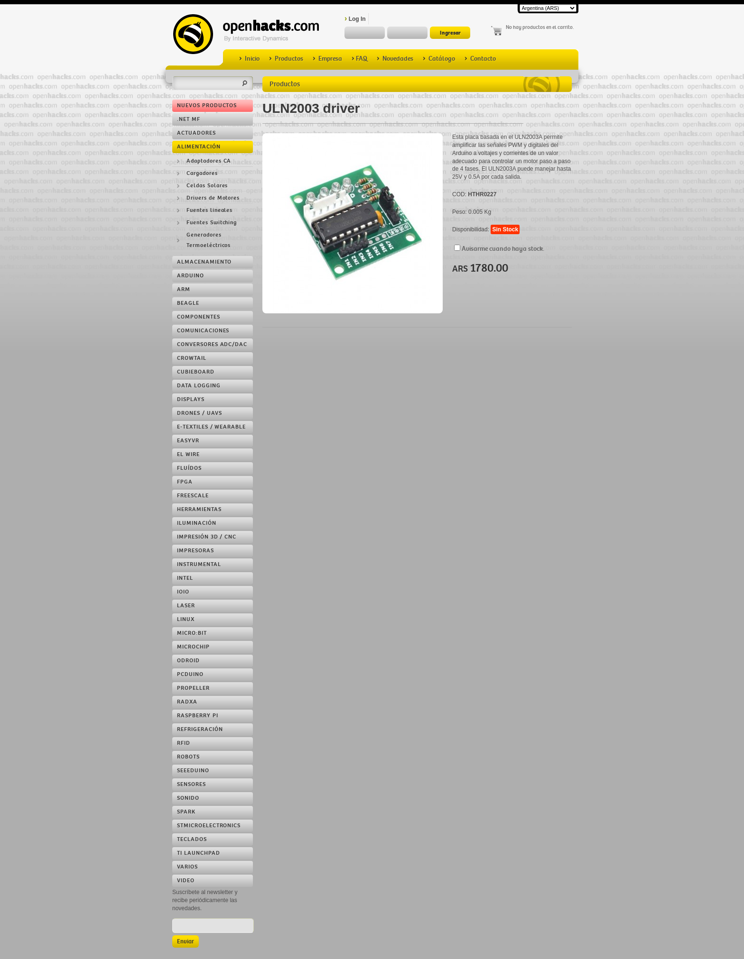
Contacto (480, 58)
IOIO (183, 591)
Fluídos (189, 468)
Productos (286, 58)
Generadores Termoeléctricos (208, 240)
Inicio (249, 58)
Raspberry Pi (197, 715)
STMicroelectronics (209, 825)
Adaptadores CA (208, 160)
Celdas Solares (207, 185)
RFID (183, 743)
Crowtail (191, 358)
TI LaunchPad (198, 853)
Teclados (192, 839)
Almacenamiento (204, 261)
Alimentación (199, 146)
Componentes (198, 316)
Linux (186, 619)
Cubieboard (195, 371)
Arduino (190, 275)
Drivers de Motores (213, 197)
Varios (187, 866)
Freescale (193, 495)
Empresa (327, 58)
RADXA (187, 701)
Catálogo (439, 58)
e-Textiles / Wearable (211, 426)
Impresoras (195, 550)
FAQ (359, 58)
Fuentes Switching (211, 222)
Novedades (395, 58)
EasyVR (188, 440)
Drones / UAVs (199, 413)
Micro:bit (192, 633)
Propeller (193, 688)
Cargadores (202, 173)
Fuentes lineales (209, 210)
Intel (185, 578)
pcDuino (190, 674)
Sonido (188, 798)
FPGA (185, 481)
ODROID (188, 660)
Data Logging (199, 385)
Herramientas (199, 509)
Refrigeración (200, 729)
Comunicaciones (203, 330)
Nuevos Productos (207, 105)
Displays (191, 399)
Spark (186, 811)
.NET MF (188, 119)
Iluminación (196, 523)
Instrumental (199, 564)
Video (186, 880)
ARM (183, 289)
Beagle (188, 303)
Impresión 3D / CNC (206, 536)
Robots (188, 756)
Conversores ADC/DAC (212, 344)
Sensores (191, 784)
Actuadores (196, 133)
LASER (186, 605)
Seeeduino (193, 770)
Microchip (193, 646)
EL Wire (188, 454)
